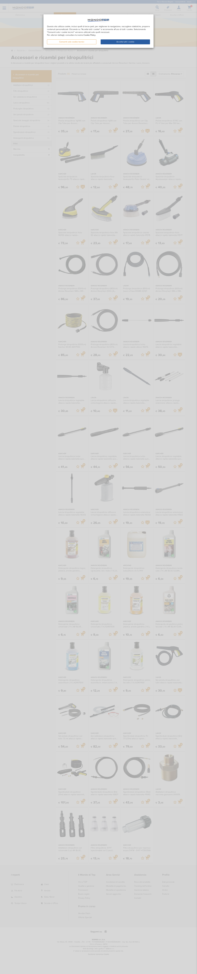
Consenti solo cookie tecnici (71, 42)
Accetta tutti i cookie (125, 42)
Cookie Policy (89, 35)
